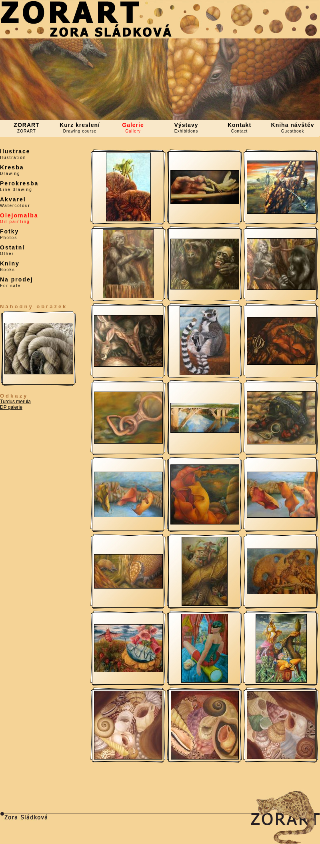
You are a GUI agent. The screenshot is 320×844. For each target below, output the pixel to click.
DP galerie (11, 407)
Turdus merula (15, 401)
